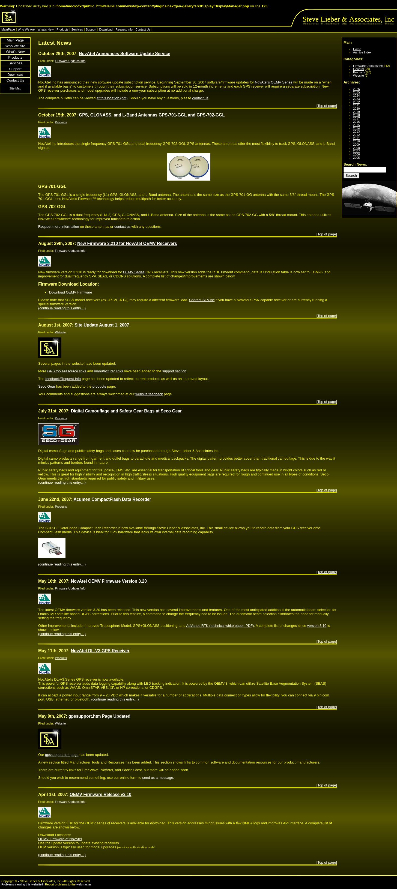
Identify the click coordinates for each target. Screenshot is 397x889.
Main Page (15, 40)
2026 (356, 89)
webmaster (83, 884)
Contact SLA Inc (201, 300)
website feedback (149, 394)
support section (174, 371)
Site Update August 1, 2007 (101, 325)
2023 (356, 98)
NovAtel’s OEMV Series (273, 82)
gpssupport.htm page (61, 755)
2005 (356, 157)
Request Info (124, 29)
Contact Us (142, 29)
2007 (356, 151)
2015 (356, 125)
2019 (356, 111)
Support (91, 29)
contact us (200, 98)
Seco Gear (46, 386)
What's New (46, 29)
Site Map (15, 88)
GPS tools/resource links (66, 371)
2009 (356, 144)
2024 (356, 95)
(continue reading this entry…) (62, 308)
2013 (356, 131)
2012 (356, 134)
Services (77, 29)
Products (62, 29)
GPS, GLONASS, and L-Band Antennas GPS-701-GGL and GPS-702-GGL (152, 115)
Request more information (58, 227)
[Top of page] (327, 106)
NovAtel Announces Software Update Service (124, 53)
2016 (356, 121)
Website (358, 75)
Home (357, 49)
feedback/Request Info (63, 379)
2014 (356, 128)
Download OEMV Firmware (70, 292)
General (358, 69)
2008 (356, 147)
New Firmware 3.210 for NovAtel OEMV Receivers (127, 243)
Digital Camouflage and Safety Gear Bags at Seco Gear (126, 411)
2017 (356, 118)
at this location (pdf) (112, 98)
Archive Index (362, 52)
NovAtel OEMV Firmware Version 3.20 (109, 581)
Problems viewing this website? (22, 884)
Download (105, 29)
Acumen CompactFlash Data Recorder (112, 499)
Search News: (355, 164)
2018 (356, 115)
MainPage (8, 29)
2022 (356, 102)
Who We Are (26, 29)
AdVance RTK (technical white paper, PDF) (220, 626)
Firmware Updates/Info (368, 65)
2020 (356, 108)
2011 (356, 138)
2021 (356, 105)
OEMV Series (134, 272)
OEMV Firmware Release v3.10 (100, 794)
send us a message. (158, 778)
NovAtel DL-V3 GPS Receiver (100, 650)
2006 (356, 154)
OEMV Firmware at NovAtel (60, 839)
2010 (356, 141)
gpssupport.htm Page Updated (99, 716)
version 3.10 (317, 626)
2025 (356, 92)
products (99, 386)
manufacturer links (108, 371)
